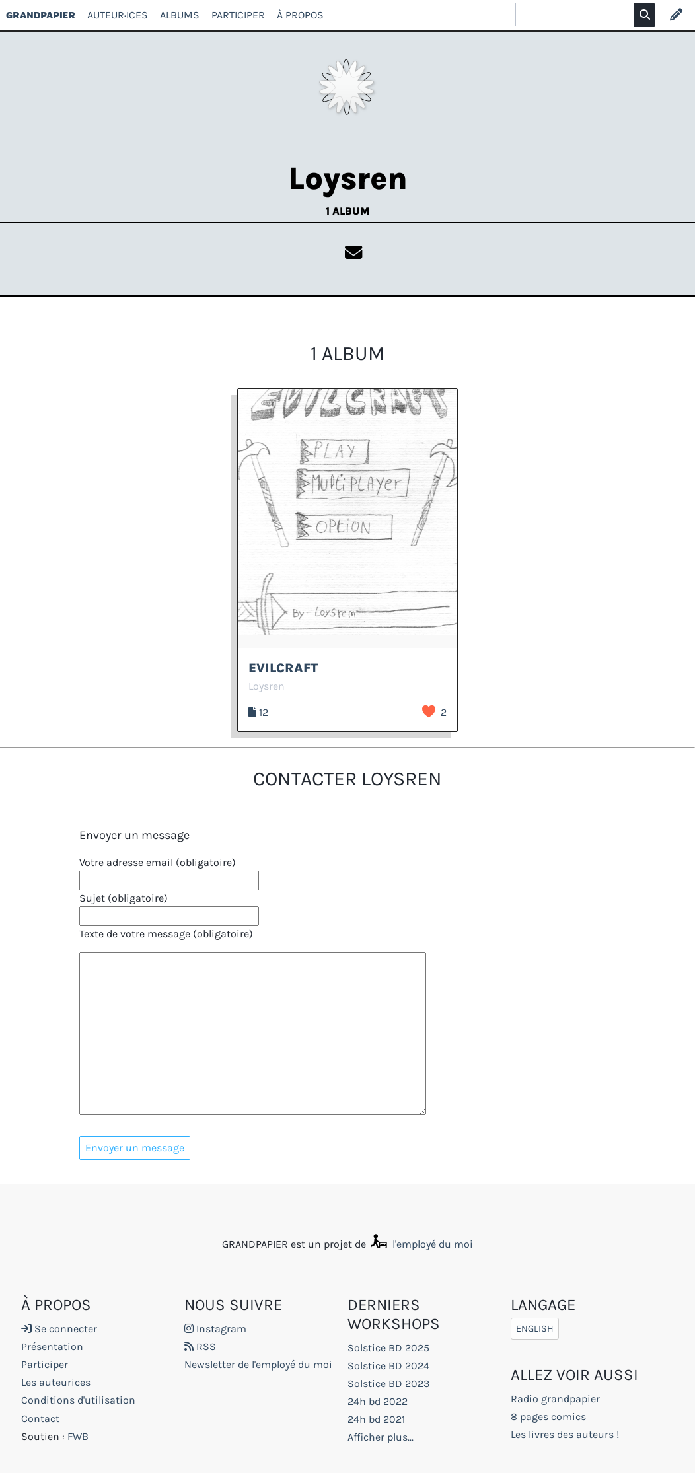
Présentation (52, 1346)
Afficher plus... (381, 1437)
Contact (40, 1418)
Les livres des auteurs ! (565, 1434)
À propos (300, 15)
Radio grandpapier (555, 1398)
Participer (238, 15)
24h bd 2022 (378, 1401)
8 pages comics (548, 1416)
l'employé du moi (421, 1244)
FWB (78, 1436)
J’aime (428, 711)
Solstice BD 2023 (388, 1383)
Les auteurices (56, 1382)
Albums (180, 15)
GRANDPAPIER (40, 14)
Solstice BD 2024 (388, 1365)
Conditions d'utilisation (78, 1400)
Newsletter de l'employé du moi (258, 1364)
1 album (347, 211)
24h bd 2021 (376, 1419)
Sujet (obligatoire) (123, 898)
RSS (200, 1346)
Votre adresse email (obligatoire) (157, 862)
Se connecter (59, 1328)
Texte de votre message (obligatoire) (166, 933)
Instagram (215, 1328)
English (535, 1328)
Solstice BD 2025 (388, 1348)
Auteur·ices (117, 15)
